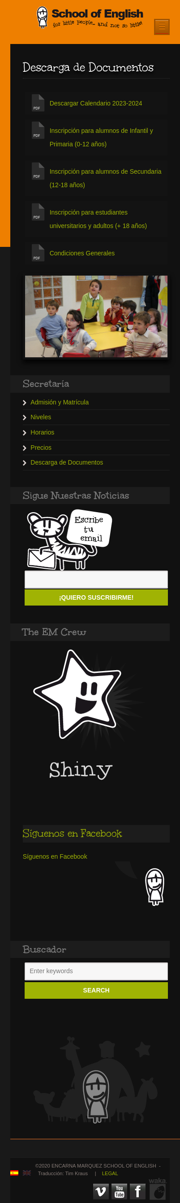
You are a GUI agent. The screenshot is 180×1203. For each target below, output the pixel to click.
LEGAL (110, 1173)
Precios (40, 447)
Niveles (40, 417)
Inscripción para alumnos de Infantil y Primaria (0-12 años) (101, 137)
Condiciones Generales (82, 253)
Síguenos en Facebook (72, 833)
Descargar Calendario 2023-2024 (96, 103)
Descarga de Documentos (66, 462)
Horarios (42, 432)
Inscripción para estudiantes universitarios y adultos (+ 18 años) (98, 219)
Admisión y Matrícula (59, 402)
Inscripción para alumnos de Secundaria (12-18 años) (106, 178)
